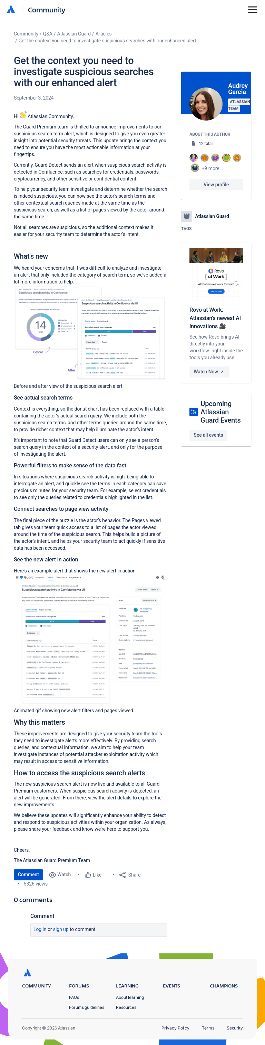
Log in (40, 929)
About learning (130, 997)
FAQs (74, 997)
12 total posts (211, 143)
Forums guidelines (86, 1007)
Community (47, 9)
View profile (216, 184)
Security (235, 1028)
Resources (126, 1007)
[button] (90, 333)
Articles (104, 34)
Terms (208, 1028)
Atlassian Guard (74, 34)
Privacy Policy (175, 1028)
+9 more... (212, 168)
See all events (208, 435)
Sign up (61, 929)
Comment (28, 874)
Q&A (47, 34)
